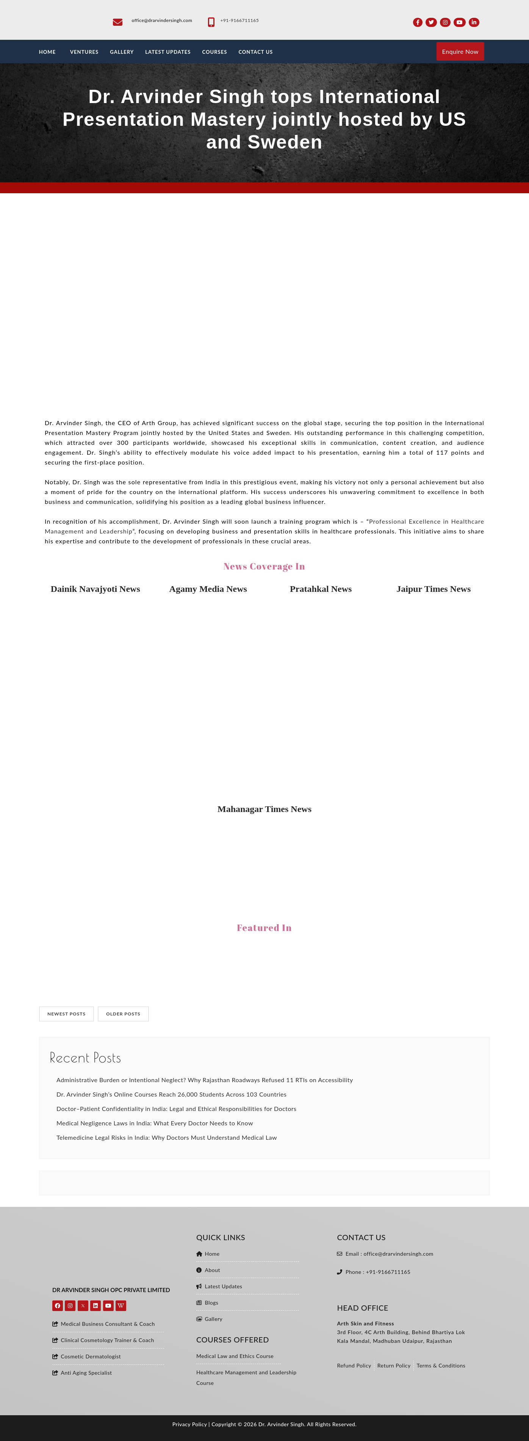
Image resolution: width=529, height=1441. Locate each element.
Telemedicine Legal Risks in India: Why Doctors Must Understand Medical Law (166, 1137)
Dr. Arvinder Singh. (282, 1424)
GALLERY (122, 52)
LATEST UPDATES (168, 52)
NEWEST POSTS (66, 1014)
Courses (214, 52)
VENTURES (84, 52)
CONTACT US (255, 52)
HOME (47, 52)
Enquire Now (460, 51)
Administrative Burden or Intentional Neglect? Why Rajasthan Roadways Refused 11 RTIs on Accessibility (204, 1079)
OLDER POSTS (123, 1014)
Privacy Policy (189, 1424)
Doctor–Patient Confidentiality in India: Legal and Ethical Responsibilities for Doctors (176, 1108)
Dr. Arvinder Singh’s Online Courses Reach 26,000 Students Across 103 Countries (171, 1094)
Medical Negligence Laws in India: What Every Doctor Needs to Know (154, 1123)
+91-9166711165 (239, 20)
